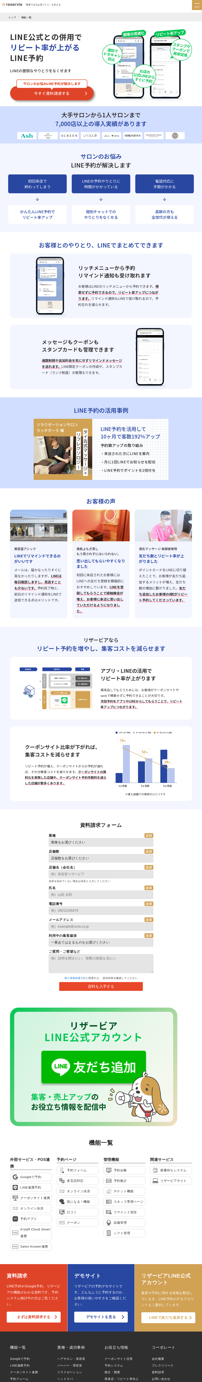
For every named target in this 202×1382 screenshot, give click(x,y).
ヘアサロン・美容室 (71, 1300)
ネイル (61, 1334)
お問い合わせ (161, 1320)
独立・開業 (112, 1313)
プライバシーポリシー (57, 1376)
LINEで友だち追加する (168, 1259)
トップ (12, 17)
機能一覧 (26, 17)
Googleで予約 (20, 1300)
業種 (52, 835)
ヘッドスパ (65, 1320)
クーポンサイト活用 (118, 1300)
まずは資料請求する (33, 1259)
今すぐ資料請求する (52, 93)
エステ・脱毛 (66, 1327)
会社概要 (158, 1300)
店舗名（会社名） (63, 867)
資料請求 (158, 1313)
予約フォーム (19, 1320)
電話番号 (56, 904)
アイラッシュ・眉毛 (71, 1340)
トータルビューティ (71, 1347)
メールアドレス (61, 920)
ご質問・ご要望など (64, 951)
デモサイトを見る (101, 1259)
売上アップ (112, 1327)
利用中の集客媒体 (63, 935)
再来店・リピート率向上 (122, 1320)
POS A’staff (18, 1340)
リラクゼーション (69, 1313)
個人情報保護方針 (75, 978)
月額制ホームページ (24, 1347)
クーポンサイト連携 (24, 1313)
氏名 (52, 888)
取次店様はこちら (164, 1340)
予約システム (114, 1307)
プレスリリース (163, 1307)
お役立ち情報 (116, 1289)
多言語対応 (18, 1327)
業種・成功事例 (71, 1289)
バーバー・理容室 (69, 1307)
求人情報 (158, 1347)
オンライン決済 (21, 1334)
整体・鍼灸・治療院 (71, 1354)
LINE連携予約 (20, 1307)
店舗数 (54, 851)
